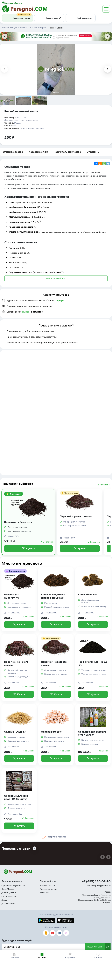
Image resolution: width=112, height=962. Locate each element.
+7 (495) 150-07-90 (96, 881)
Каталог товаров (47, 885)
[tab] (54, 38)
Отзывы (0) (93, 151)
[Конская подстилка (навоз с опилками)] (56, 599)
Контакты (44, 893)
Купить (28, 548)
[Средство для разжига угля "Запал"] (93, 734)
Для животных (8, 903)
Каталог (42, 957)
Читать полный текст (56, 278)
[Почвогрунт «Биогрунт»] (28, 522)
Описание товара (13, 151)
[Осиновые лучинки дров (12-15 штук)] (19, 800)
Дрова (4, 900)
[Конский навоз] (93, 599)
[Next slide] (107, 36)
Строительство (8, 896)
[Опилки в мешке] (56, 734)
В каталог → (104, 484)
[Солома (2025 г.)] (19, 734)
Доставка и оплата (48, 889)
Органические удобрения (13, 885)
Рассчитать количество (67, 151)
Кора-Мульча (7, 889)
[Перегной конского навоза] (19, 667)
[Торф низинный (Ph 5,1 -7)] (93, 667)
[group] (7, 100)
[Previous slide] (4, 36)
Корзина (70, 957)
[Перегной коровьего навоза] (79, 522)
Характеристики (38, 151)
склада (25, 311)
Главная (14, 957)
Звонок (98, 957)
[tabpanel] (56, 36)
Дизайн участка (8, 893)
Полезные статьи (15, 848)
